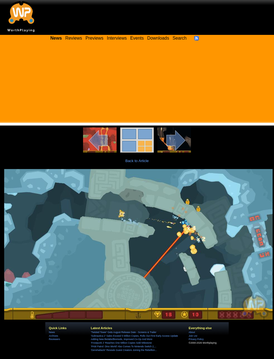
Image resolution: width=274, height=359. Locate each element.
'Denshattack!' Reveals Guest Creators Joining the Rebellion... (124, 350)
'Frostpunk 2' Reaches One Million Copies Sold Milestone (121, 342)
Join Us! (193, 335)
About (192, 332)
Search (179, 38)
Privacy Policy (196, 339)
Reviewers (54, 339)
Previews (94, 38)
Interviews (117, 38)
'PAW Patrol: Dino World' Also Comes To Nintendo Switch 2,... (123, 346)
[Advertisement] (137, 84)
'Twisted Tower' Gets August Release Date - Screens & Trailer (123, 332)
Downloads (158, 38)
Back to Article (137, 161)
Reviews (73, 38)
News (52, 332)
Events (137, 38)
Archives (53, 335)
